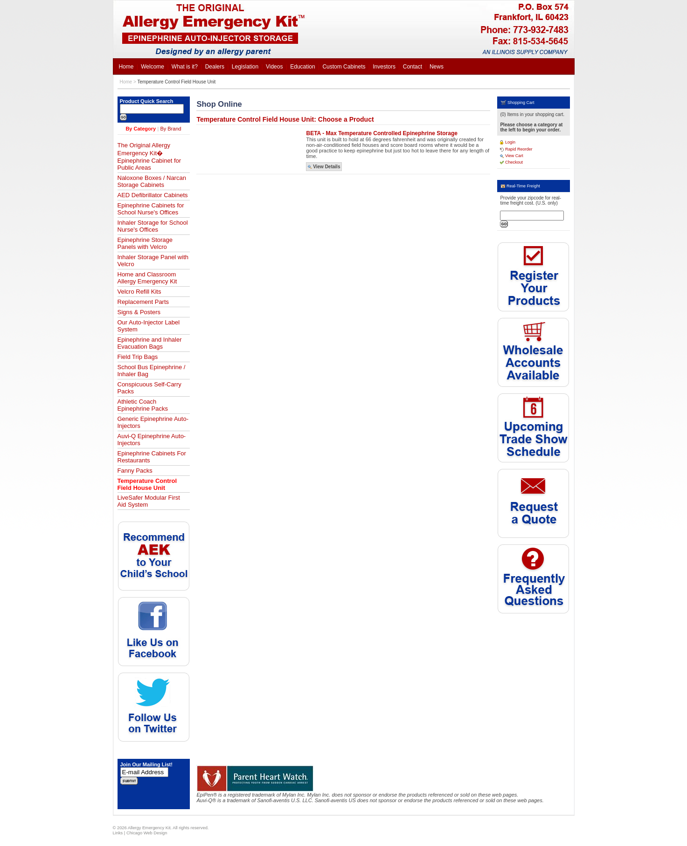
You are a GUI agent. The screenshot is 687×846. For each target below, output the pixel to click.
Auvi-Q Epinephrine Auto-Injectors (152, 440)
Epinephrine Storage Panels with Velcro (145, 243)
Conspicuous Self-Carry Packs (149, 388)
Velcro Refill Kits (139, 291)
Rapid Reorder (516, 149)
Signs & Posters (139, 312)
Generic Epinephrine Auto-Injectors (153, 422)
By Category (140, 128)
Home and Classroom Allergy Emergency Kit (147, 278)
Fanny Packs (135, 470)
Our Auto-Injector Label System (149, 326)
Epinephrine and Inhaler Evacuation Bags (150, 343)
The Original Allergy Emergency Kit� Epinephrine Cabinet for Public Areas (149, 156)
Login (507, 142)
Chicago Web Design (146, 833)
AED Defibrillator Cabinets (153, 195)
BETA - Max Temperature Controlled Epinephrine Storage (382, 133)
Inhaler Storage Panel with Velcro (153, 261)
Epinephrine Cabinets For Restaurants (152, 457)
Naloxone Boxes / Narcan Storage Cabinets (152, 181)
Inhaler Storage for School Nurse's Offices (153, 226)
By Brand (170, 128)
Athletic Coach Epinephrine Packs (143, 405)
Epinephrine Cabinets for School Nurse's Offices (151, 209)
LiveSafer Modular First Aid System (149, 501)
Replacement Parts (143, 301)
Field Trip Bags (138, 356)
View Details (324, 166)
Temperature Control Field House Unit (176, 81)
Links (118, 833)
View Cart (511, 155)
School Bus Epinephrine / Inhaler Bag (152, 371)
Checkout (511, 162)
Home (126, 81)
